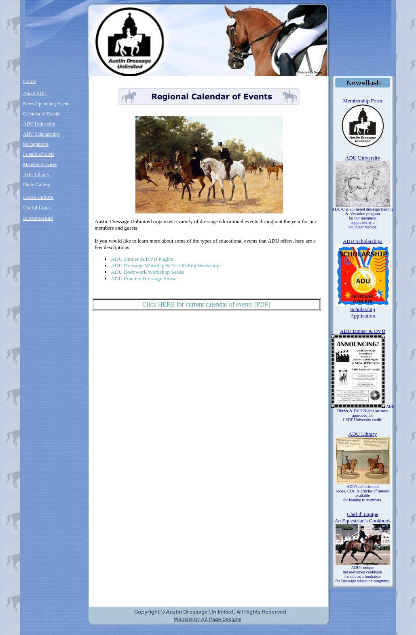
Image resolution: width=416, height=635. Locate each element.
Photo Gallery (36, 185)
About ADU (34, 93)
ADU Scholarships (41, 134)
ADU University (39, 124)
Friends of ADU (38, 154)
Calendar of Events (41, 114)
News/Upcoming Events (46, 104)
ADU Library (36, 174)
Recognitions (36, 144)
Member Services (40, 164)
